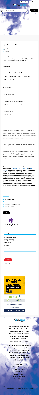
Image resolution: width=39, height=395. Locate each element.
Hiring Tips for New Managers (19, 334)
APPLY (8, 260)
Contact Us (19, 369)
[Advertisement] (19, 22)
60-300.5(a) (25, 168)
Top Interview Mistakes (18, 338)
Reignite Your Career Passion (19, 353)
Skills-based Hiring (19, 360)
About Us (19, 364)
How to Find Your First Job (19, 341)
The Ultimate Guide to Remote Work (19, 345)
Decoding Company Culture (19, 355)
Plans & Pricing (19, 379)
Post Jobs (32, 1)
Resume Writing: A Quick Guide (19, 326)
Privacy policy (22, 390)
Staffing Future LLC (9, 233)
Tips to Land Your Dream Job (19, 329)
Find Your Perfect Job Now (19, 336)
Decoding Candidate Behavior (19, 357)
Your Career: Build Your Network (19, 350)
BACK (6, 212)
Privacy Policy (19, 374)
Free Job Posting (19, 367)
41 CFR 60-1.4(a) (16, 168)
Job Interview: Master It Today (19, 331)
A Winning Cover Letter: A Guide (19, 348)
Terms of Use (19, 371)
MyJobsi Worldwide (19, 376)
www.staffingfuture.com (10, 249)
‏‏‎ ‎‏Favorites (24, 2)
